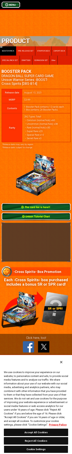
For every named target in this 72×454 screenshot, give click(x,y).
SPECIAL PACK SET (10, 60)
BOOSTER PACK (7, 49)
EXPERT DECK (59, 51)
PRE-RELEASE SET (25, 51)
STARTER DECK (43, 51)
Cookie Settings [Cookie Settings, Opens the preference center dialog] (36, 449)
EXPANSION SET (41, 60)
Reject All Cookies (36, 440)
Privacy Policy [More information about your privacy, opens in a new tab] (58, 424)
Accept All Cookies (36, 432)
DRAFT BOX (26, 60)
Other (53, 60)
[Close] (61, 362)
